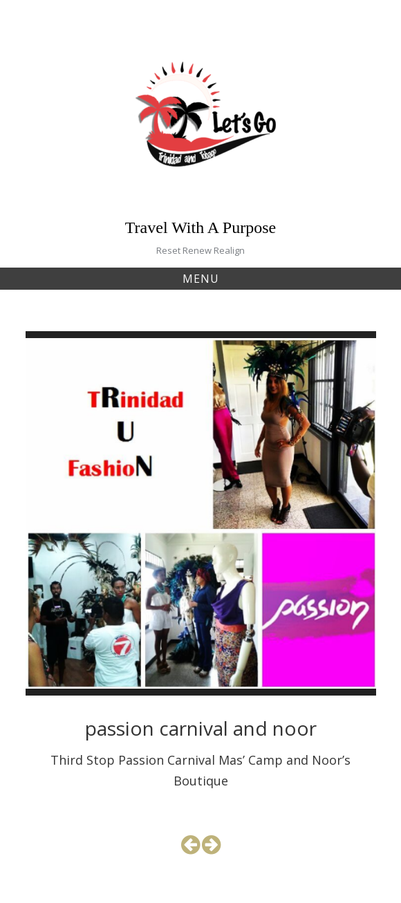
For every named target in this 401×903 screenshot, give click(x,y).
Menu (201, 278)
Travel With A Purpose (200, 227)
